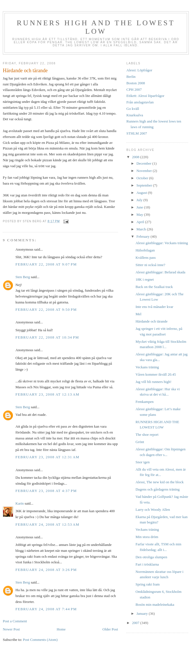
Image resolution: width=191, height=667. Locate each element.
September (145, 185)
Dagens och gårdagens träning (157, 489)
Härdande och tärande (151, 321)
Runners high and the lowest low (96, 27)
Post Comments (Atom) (40, 639)
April (141, 222)
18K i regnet (144, 279)
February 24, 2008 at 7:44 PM (46, 609)
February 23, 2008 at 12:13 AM (47, 394)
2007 (136, 623)
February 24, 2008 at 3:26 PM (46, 570)
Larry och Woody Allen (152, 509)
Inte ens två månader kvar (154, 307)
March (142, 229)
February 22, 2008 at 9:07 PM (46, 264)
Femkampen (144, 402)
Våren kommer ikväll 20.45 (155, 374)
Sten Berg (22, 277)
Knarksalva (134, 115)
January (143, 613)
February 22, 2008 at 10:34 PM (47, 337)
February (144, 236)
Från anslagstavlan (140, 102)
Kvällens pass (145, 257)
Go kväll (132, 108)
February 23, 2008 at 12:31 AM (47, 457)
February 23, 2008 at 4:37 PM (46, 491)
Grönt (139, 442)
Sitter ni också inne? (150, 265)
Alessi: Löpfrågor (139, 70)
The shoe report (146, 434)
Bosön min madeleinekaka (154, 604)
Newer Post (11, 629)
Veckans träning (147, 367)
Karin (19, 503)
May (140, 214)
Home (61, 629)
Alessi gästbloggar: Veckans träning (161, 243)
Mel (138, 314)
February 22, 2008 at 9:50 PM (46, 309)
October (143, 178)
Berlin (131, 76)
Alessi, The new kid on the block (159, 482)
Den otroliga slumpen (151, 557)
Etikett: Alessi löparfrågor (145, 96)
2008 (136, 157)
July (140, 200)
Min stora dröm (146, 537)
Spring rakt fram (147, 584)
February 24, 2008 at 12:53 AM (47, 524)
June (140, 207)
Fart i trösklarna (147, 564)
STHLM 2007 (136, 133)
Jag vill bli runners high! (153, 382)
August (142, 192)
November (145, 171)
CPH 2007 (134, 89)
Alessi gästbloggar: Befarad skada (160, 272)
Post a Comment (15, 621)
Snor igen (142, 462)
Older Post (110, 629)
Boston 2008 (135, 83)
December (145, 163)
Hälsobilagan (145, 250)
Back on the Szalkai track (154, 287)
